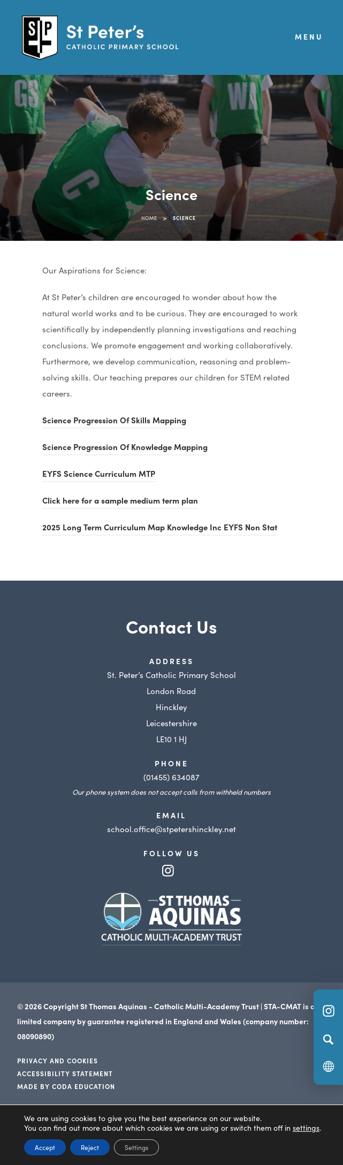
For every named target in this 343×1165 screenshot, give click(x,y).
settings (306, 1127)
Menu (309, 36)
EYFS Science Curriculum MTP (98, 475)
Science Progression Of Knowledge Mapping (125, 448)
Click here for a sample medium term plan (120, 501)
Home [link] (149, 218)
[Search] (328, 1039)
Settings (136, 1147)
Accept (45, 1147)
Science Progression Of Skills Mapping (114, 421)
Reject (90, 1147)
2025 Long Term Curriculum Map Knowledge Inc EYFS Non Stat (159, 528)
